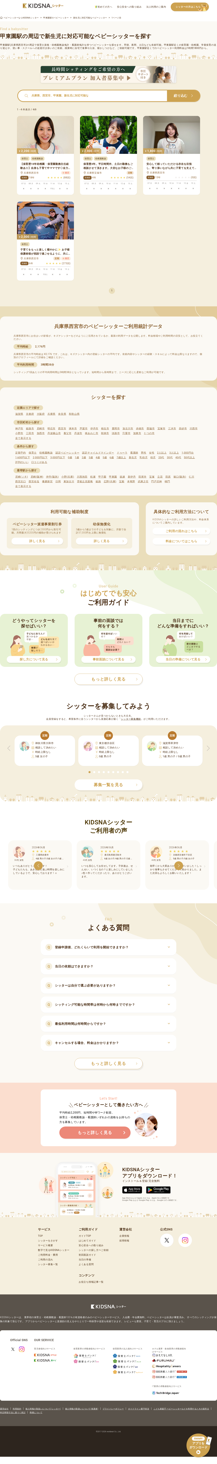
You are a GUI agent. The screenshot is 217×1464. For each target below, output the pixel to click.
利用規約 (17, 1409)
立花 (160, 476)
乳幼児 (143, 457)
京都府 (30, 414)
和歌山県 (74, 414)
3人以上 (174, 452)
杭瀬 (92, 476)
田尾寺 (142, 476)
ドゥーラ (122, 452)
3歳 (91, 457)
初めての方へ (103, 6)
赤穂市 (140, 428)
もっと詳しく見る (114, 1063)
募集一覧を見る (115, 784)
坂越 (122, 476)
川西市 (194, 428)
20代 (161, 457)
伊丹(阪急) (52, 476)
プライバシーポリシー (113, 1409)
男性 (143, 452)
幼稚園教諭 (46, 452)
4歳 (98, 457)
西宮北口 (20, 481)
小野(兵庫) (67, 476)
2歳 (84, 457)
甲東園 (113, 476)
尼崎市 (41, 428)
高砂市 (183, 428)
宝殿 (121, 481)
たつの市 (149, 433)
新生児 (133, 457)
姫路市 (30, 428)
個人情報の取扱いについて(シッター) (43, 1409)
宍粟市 (126, 433)
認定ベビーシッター (67, 452)
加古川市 (128, 428)
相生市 (105, 428)
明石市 (51, 428)
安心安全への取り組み (129, 6)
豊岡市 (116, 428)
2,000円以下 (40, 457)
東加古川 (69, 481)
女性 (151, 452)
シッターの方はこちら (192, 7)
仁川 (191, 476)
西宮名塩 (34, 481)
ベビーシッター (100, 44)
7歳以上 (121, 457)
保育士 (33, 452)
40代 (178, 457)
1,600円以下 (22, 457)
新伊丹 (132, 476)
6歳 (112, 457)
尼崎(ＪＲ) (21, 476)
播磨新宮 (47, 481)
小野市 (19, 433)
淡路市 (116, 433)
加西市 (41, 433)
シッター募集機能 (131, 719)
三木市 (172, 428)
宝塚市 (161, 428)
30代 (170, 457)
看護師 (134, 452)
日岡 (58, 481)
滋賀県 (19, 414)
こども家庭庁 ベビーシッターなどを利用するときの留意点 (181, 1409)
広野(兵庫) (110, 481)
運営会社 (4, 1409)
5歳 (105, 457)
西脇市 (151, 428)
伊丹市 (94, 428)
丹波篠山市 (54, 433)
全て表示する (23, 438)
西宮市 (62, 428)
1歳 (77, 457)
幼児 (153, 457)
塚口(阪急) (179, 476)
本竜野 (131, 481)
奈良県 (62, 414)
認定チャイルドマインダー (98, 452)
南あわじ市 (91, 433)
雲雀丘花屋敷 (85, 481)
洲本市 (73, 428)
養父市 (68, 433)
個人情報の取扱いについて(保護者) (81, 1409)
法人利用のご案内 (156, 6)
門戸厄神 (156, 481)
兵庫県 (51, 414)
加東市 (137, 433)
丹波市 (78, 433)
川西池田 (82, 476)
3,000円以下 (57, 457)
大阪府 (41, 414)
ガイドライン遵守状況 (138, 1409)
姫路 (98, 481)
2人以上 (162, 452)
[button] (89, 772)
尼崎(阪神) (37, 476)
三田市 (30, 433)
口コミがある (39, 462)
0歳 (70, 457)
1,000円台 (188, 452)
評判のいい (22, 462)
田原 (168, 476)
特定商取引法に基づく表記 (12, 1412)
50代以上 (189, 457)
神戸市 (19, 428)
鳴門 (167, 481)
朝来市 (105, 433)
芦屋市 (84, 428)
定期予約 (20, 452)
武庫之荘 (143, 481)
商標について (36, 1412)
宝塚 (151, 476)
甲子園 (102, 476)
